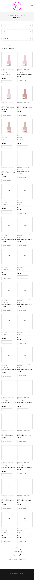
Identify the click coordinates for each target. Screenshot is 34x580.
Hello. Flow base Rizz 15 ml (8, 141)
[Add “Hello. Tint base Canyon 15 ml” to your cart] (6, 409)
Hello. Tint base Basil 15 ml (24, 304)
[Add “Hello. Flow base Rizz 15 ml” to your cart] (6, 146)
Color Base (11, 69)
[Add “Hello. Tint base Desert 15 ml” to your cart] (22, 508)
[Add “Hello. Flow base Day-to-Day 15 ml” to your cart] (6, 115)
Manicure (15, 15)
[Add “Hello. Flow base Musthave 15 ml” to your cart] (22, 115)
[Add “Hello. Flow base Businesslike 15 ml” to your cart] (6, 81)
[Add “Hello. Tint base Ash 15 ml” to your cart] (6, 310)
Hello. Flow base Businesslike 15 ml (6, 75)
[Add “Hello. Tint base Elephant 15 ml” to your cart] (22, 541)
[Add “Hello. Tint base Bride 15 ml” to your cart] (22, 375)
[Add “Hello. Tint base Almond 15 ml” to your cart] (22, 213)
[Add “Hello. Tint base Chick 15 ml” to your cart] (6, 441)
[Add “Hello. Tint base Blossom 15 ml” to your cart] (22, 343)
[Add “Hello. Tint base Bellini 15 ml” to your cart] (6, 341)
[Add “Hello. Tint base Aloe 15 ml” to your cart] (6, 245)
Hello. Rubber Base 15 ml (24, 171)
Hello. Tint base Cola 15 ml (24, 467)
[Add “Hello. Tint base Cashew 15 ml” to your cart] (22, 409)
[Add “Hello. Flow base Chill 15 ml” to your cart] (22, 80)
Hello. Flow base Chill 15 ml (24, 74)
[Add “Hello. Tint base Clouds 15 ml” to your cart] (6, 474)
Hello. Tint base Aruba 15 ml (24, 271)
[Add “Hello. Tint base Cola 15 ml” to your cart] (22, 473)
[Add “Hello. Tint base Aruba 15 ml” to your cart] (22, 276)
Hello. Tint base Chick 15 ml (8, 435)
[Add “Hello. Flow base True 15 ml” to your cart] (22, 146)
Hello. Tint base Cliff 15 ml (24, 435)
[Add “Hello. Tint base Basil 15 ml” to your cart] (22, 310)
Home (10, 15)
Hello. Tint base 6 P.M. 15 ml (8, 206)
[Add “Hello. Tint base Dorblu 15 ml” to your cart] (6, 541)
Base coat (4, 69)
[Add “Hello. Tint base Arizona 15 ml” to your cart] (6, 278)
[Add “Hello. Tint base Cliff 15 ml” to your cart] (22, 441)
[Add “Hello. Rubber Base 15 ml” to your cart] (22, 177)
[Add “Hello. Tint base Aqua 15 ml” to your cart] (22, 245)
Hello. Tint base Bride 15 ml (24, 369)
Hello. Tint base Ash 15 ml (8, 304)
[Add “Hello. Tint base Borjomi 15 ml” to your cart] (6, 376)
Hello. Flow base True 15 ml (24, 141)
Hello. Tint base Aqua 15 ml (24, 239)
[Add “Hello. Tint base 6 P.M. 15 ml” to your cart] (6, 211)
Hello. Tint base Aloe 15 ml (8, 239)
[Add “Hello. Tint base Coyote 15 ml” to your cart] (6, 508)
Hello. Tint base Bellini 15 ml (8, 336)
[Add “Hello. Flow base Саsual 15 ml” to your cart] (6, 180)
